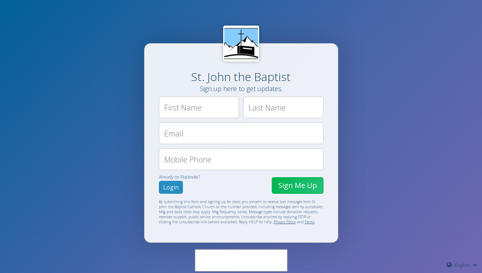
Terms (310, 221)
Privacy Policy (285, 221)
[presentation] (241, 260)
